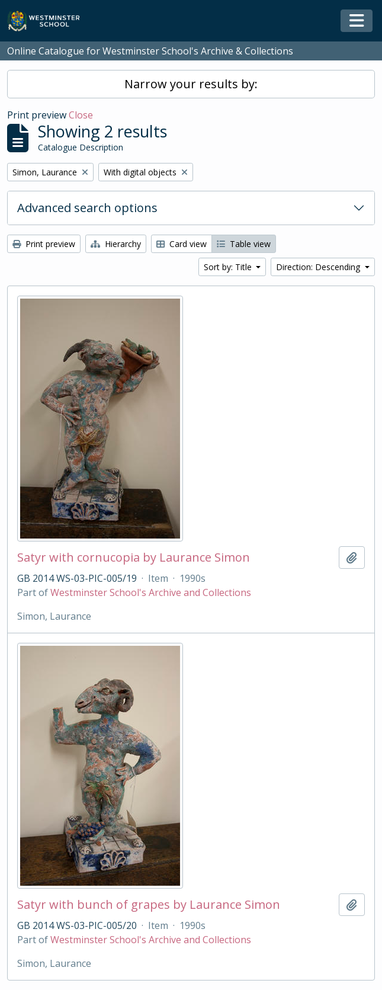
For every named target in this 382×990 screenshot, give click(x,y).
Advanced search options (87, 208)
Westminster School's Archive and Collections (150, 592)
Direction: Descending (319, 267)
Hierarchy (116, 243)
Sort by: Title (229, 267)
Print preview (43, 243)
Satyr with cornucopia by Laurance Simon (133, 557)
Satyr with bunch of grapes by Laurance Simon (148, 905)
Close (81, 114)
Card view (181, 243)
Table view (244, 243)
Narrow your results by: (191, 84)
